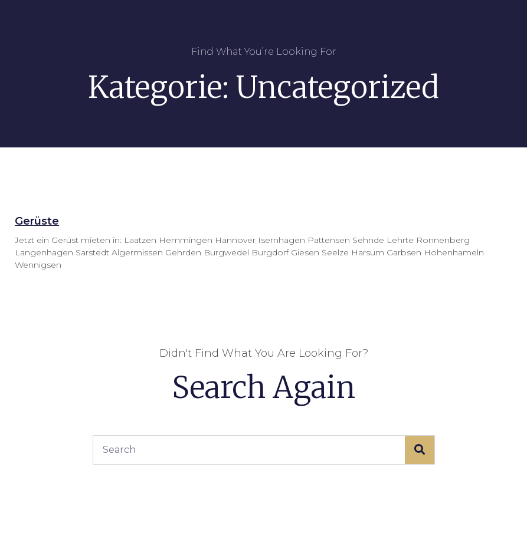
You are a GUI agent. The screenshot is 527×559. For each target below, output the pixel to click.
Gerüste (37, 221)
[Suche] (419, 450)
